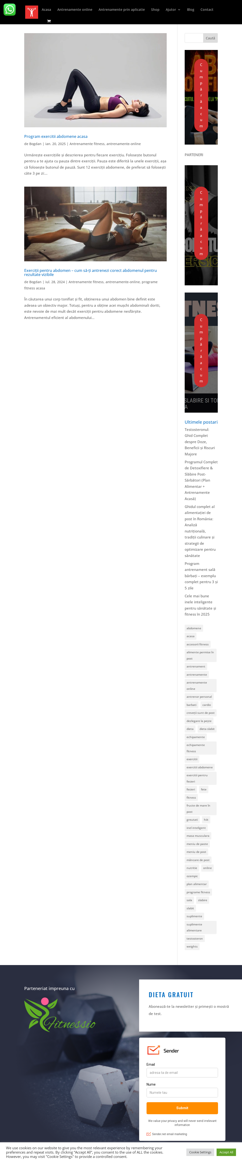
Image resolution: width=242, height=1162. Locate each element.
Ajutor (171, 10)
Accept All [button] (226, 1152)
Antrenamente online (74, 10)
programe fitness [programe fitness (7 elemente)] (198, 892)
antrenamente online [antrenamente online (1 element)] (197, 685)
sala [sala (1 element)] (189, 900)
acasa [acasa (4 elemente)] (191, 636)
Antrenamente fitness (87, 143)
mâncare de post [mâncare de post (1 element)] (198, 860)
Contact (207, 10)
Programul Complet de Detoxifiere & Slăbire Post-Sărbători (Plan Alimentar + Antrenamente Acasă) (201, 480)
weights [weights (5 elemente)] (192, 946)
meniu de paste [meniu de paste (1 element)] (197, 844)
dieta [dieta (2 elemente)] (190, 729)
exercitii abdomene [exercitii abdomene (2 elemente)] (200, 767)
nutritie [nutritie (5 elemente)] (192, 868)
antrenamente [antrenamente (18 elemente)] (197, 675)
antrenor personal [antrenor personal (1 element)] (199, 697)
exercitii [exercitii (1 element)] (192, 759)
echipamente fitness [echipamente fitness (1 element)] (196, 748)
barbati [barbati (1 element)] (191, 705)
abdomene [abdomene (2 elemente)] (194, 628)
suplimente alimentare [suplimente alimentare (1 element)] (194, 927)
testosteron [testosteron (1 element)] (195, 938)
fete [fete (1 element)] (204, 789)
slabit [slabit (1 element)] (190, 908)
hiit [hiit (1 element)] (206, 820)
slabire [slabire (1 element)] (202, 900)
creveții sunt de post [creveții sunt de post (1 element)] (201, 713)
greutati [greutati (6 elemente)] (192, 820)
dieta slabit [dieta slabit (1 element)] (207, 729)
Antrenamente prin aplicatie (122, 10)
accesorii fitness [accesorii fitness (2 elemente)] (198, 644)
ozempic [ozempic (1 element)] (192, 876)
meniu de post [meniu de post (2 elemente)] (196, 852)
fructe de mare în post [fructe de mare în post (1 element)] (198, 808)
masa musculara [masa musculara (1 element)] (198, 836)
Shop (155, 10)
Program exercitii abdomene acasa (56, 136)
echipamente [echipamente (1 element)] (196, 737)
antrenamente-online (123, 143)
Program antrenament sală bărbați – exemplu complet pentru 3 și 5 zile (201, 575)
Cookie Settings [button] (200, 1152)
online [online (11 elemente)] (207, 868)
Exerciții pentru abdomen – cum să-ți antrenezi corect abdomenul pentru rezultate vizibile (90, 272)
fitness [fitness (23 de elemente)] (191, 797)
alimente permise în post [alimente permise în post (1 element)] (200, 655)
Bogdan (35, 143)
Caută (210, 38)
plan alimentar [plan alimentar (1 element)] (197, 884)
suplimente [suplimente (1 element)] (194, 916)
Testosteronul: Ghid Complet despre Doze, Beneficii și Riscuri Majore (200, 441)
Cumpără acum (201, 95)
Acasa (46, 10)
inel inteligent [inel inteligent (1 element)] (196, 828)
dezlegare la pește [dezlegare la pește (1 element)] (199, 721)
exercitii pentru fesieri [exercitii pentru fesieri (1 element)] (197, 778)
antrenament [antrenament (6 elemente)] (196, 666)
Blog (190, 10)
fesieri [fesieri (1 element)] (191, 789)
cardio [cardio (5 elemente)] (206, 705)
